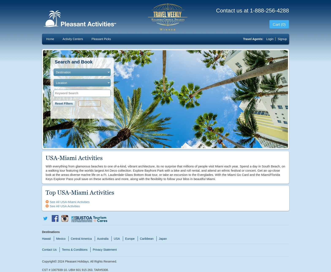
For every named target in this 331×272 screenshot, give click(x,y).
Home (50, 39)
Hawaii (46, 238)
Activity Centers (72, 39)
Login (270, 39)
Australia (103, 238)
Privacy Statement (105, 249)
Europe (130, 238)
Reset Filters (64, 103)
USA (117, 238)
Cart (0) (279, 24)
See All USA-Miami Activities (68, 202)
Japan (163, 238)
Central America (81, 238)
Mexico (60, 238)
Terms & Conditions (74, 249)
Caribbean (147, 238)
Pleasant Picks (101, 39)
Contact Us (49, 249)
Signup (282, 39)
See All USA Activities (63, 206)
